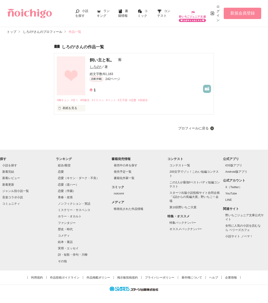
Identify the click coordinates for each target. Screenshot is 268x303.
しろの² (95, 67)
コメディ (64, 236)
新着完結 (8, 172)
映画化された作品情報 (128, 209)
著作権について (191, 277)
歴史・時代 (65, 229)
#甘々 (76, 100)
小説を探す (9, 165)
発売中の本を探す (125, 165)
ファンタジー (67, 223)
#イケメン (102, 100)
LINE (228, 200)
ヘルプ (213, 277)
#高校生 (151, 100)
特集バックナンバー (182, 223)
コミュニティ (11, 204)
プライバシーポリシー (159, 277)
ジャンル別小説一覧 (15, 191)
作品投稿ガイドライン (64, 277)
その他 (62, 261)
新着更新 (8, 185)
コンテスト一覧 (179, 165)
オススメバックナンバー (185, 229)
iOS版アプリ (233, 165)
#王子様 (129, 100)
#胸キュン (63, 100)
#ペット (116, 100)
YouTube (231, 193)
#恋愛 (140, 100)
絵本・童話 (65, 242)
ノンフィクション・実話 (74, 204)
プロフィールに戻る (193, 128)
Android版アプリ (236, 172)
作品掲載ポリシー (98, 277)
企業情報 (231, 277)
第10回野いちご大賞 (182, 207)
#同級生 (87, 100)
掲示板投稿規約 (127, 277)
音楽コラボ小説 (12, 197)
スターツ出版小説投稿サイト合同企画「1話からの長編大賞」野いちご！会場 (194, 197)
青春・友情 (65, 197)
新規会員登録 (242, 13)
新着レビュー (11, 178)
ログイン (218, 13)
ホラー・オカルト (70, 216)
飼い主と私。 (102, 60)
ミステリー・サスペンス (74, 210)
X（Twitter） (233, 187)
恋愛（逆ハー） (68, 185)
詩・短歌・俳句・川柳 (72, 255)
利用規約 (37, 277)
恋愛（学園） (67, 191)
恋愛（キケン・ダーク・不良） (78, 178)
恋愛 (61, 172)
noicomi (119, 193)
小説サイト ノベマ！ (239, 236)
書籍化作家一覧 (124, 178)
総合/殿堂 (64, 165)
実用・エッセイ (68, 248)
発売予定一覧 (123, 172)
